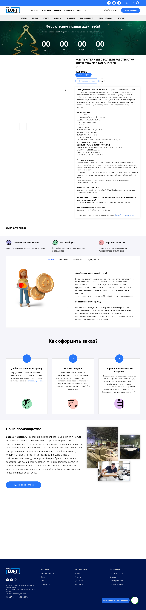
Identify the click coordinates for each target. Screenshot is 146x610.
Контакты (81, 10)
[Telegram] (119, 4)
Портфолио (45, 577)
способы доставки (35, 381)
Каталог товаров (47, 573)
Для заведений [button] (86, 18)
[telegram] (11, 579)
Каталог (34, 10)
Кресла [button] (46, 18)
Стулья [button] (35, 18)
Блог (42, 581)
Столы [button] (24, 18)
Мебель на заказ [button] (105, 18)
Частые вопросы (116, 573)
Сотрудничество (116, 581)
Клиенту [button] (68, 10)
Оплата (57, 10)
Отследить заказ (116, 584)
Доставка (46, 10)
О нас (77, 573)
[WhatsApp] (114, 4)
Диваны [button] (57, 18)
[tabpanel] (73, 295)
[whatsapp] (15, 579)
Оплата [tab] (50, 260)
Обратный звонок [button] (47, 584)
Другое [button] (121, 18)
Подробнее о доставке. (124, 215)
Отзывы (113, 577)
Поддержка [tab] (93, 260)
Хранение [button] (71, 18)
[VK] (109, 4)
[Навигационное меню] (7, 3)
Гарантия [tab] (77, 260)
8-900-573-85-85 (17, 597)
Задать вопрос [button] (83, 75)
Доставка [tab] (63, 260)
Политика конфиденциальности (16, 594)
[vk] (7, 579)
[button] (127, 2)
